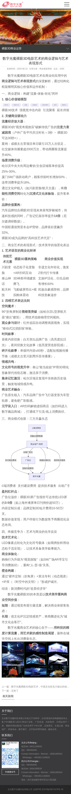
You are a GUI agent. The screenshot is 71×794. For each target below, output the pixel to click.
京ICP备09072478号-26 (52, 789)
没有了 (14, 690)
